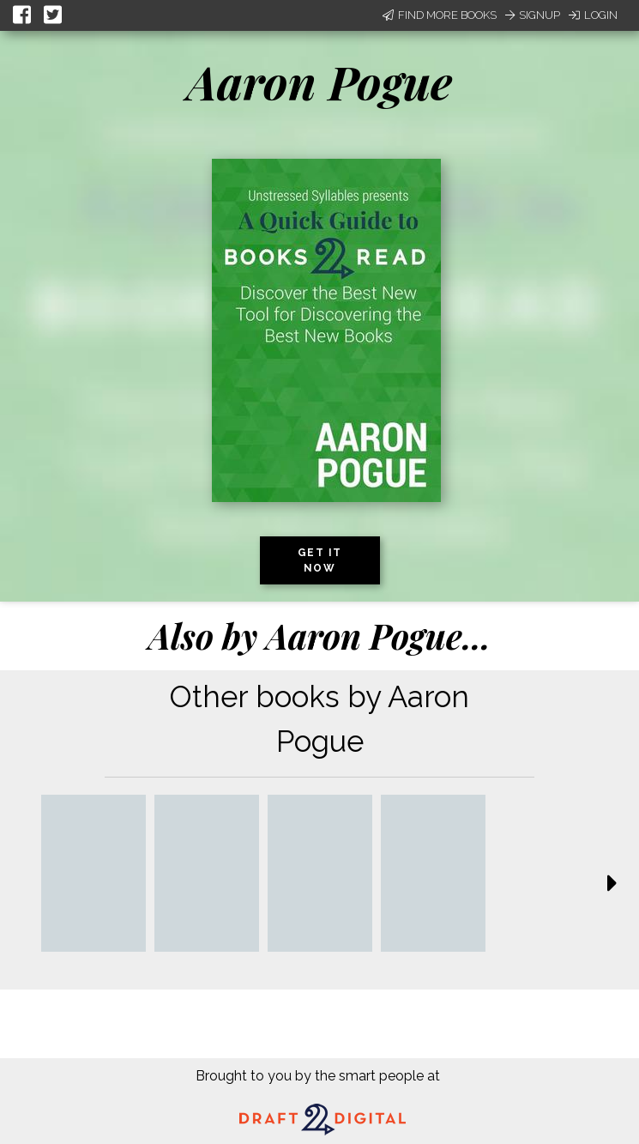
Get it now (320, 560)
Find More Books (440, 15)
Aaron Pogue (319, 81)
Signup (532, 15)
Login (593, 15)
